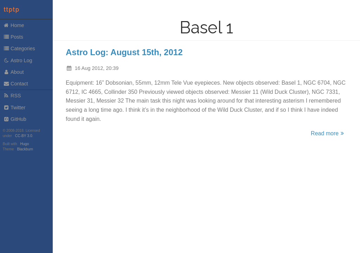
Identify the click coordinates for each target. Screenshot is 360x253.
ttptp (12, 9)
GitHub (14, 119)
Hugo (24, 144)
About (13, 72)
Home (13, 25)
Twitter (14, 107)
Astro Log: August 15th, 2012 (124, 52)
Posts (13, 37)
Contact (15, 83)
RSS (12, 95)
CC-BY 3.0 (23, 136)
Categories (19, 48)
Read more (328, 133)
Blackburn (25, 149)
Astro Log (17, 60)
